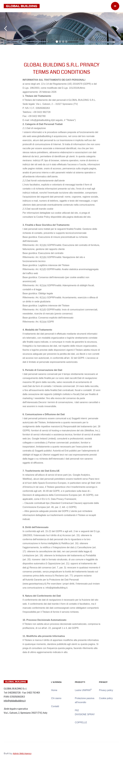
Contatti (55, 706)
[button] (115, 6)
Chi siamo (56, 698)
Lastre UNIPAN (83, 690)
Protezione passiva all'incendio (84, 700)
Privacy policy (106, 690)
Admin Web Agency (22, 753)
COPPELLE (81, 722)
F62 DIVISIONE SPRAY (85, 712)
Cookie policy (106, 698)
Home (54, 690)
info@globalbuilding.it (15, 700)
